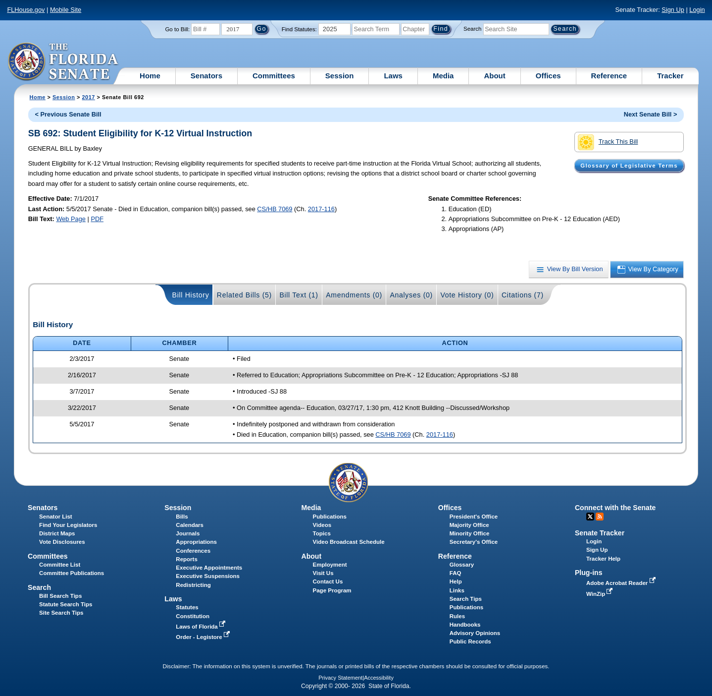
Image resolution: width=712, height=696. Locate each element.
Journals (188, 533)
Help (456, 581)
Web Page (71, 219)
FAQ (455, 573)
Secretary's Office (474, 542)
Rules (457, 616)
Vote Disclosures (62, 542)
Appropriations (196, 542)
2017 (88, 97)
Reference (609, 75)
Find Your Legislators (68, 525)
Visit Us (323, 573)
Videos (322, 525)
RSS (600, 517)
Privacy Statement (340, 678)
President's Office (474, 517)
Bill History (190, 295)
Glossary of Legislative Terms (628, 166)
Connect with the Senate (615, 508)
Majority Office (469, 525)
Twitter (590, 517)
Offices (548, 75)
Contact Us (328, 581)
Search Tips (466, 599)
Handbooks (465, 625)
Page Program (332, 590)
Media (443, 75)
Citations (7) (523, 295)
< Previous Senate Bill (68, 114)
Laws (393, 75)
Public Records (470, 641)
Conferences (193, 551)
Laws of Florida (201, 627)
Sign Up (672, 9)
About (494, 75)
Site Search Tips (61, 613)
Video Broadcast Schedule (349, 542)
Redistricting (193, 585)
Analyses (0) (411, 295)
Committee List (59, 565)
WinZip (600, 594)
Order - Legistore (204, 637)
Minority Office (470, 533)
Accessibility (379, 678)
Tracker (670, 75)
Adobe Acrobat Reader (622, 583)
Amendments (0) (354, 295)
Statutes (187, 607)
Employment (330, 565)
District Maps (57, 533)
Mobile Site (65, 9)
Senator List (55, 517)
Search (472, 29)
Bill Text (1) (298, 295)
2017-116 (321, 209)
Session (339, 75)
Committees (274, 75)
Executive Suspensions (208, 576)
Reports (187, 559)
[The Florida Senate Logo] (63, 62)
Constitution (192, 616)
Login (697, 9)
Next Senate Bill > (650, 114)
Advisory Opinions (475, 633)
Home (150, 75)
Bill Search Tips (60, 596)
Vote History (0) (467, 295)
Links (457, 590)
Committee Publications (71, 573)
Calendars (189, 525)
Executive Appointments (209, 568)
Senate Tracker (599, 533)
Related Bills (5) (244, 295)
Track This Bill (608, 142)
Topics (322, 533)
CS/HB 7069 (274, 209)
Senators (206, 75)
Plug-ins (589, 573)
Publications (330, 517)
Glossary (462, 565)
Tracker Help (603, 559)
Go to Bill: (177, 29)
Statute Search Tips (65, 604)
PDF (97, 219)
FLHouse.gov (26, 9)
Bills (182, 517)
